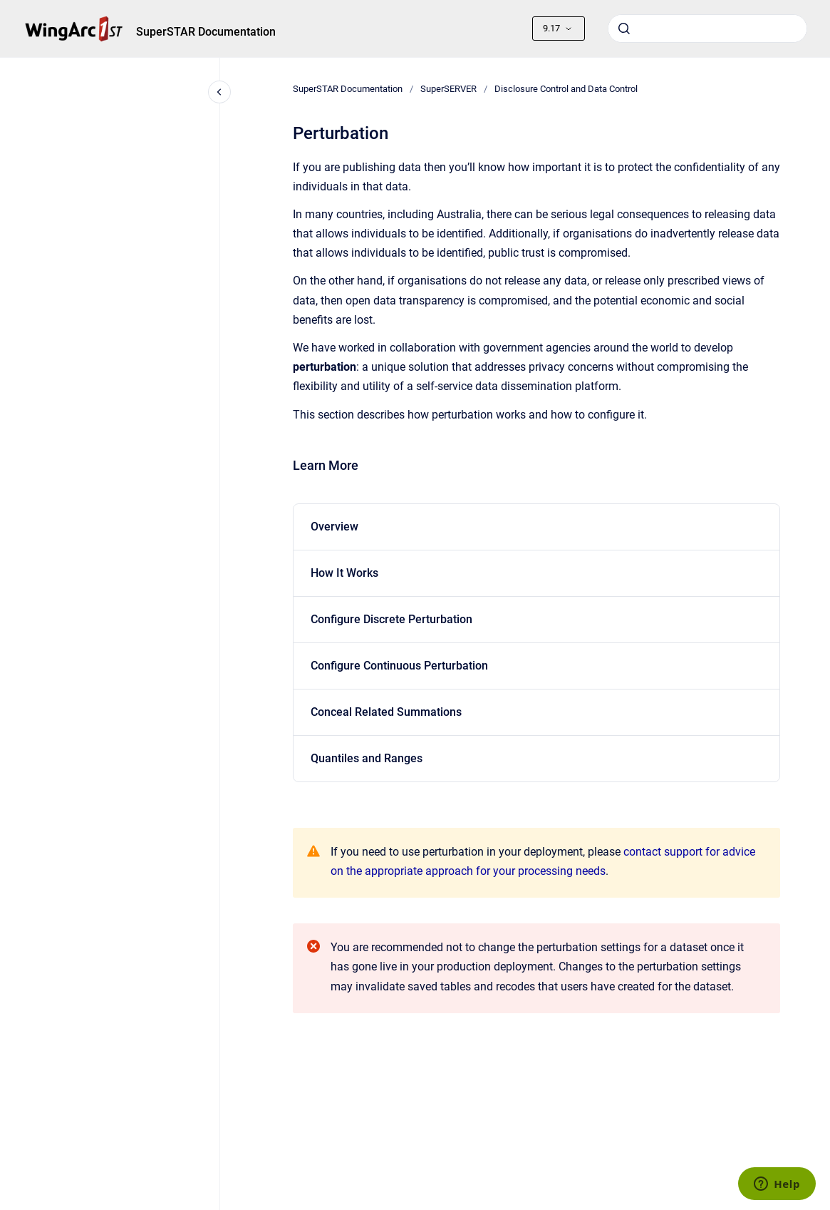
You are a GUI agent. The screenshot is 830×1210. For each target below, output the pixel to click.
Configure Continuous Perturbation (399, 665)
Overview (334, 526)
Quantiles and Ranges (366, 758)
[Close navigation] (219, 92)
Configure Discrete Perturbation (391, 619)
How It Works (344, 573)
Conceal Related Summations (386, 712)
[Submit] (624, 28)
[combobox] (707, 28)
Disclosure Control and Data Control (566, 88)
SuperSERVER (448, 88)
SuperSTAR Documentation (206, 32)
